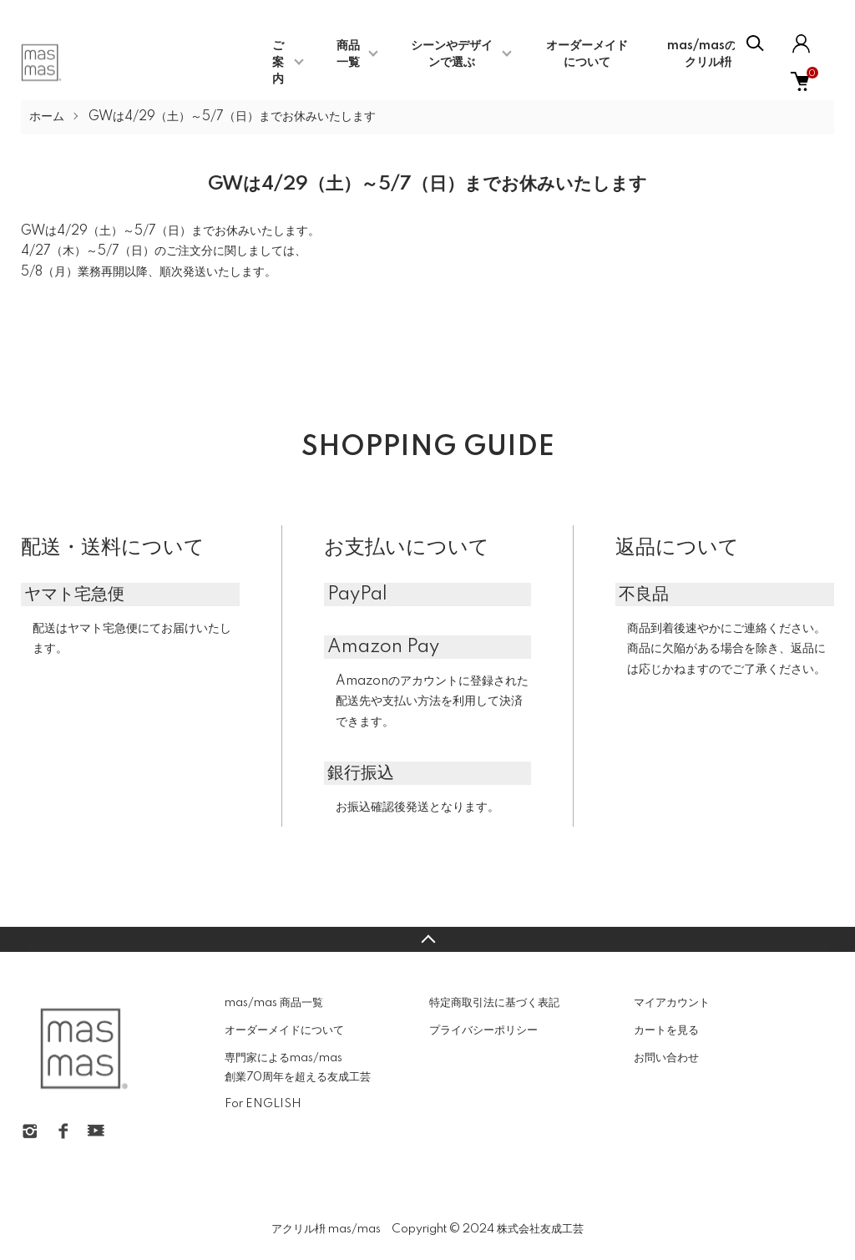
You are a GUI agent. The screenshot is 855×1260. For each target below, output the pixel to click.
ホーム (46, 117)
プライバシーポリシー (483, 1030)
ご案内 (278, 62)
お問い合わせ (666, 1058)
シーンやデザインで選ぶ (452, 54)
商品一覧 (348, 54)
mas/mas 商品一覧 (274, 1003)
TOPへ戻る (427, 939)
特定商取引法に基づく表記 (494, 1003)
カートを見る (666, 1030)
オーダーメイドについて (284, 1030)
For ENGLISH (263, 1104)
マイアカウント (672, 1003)
